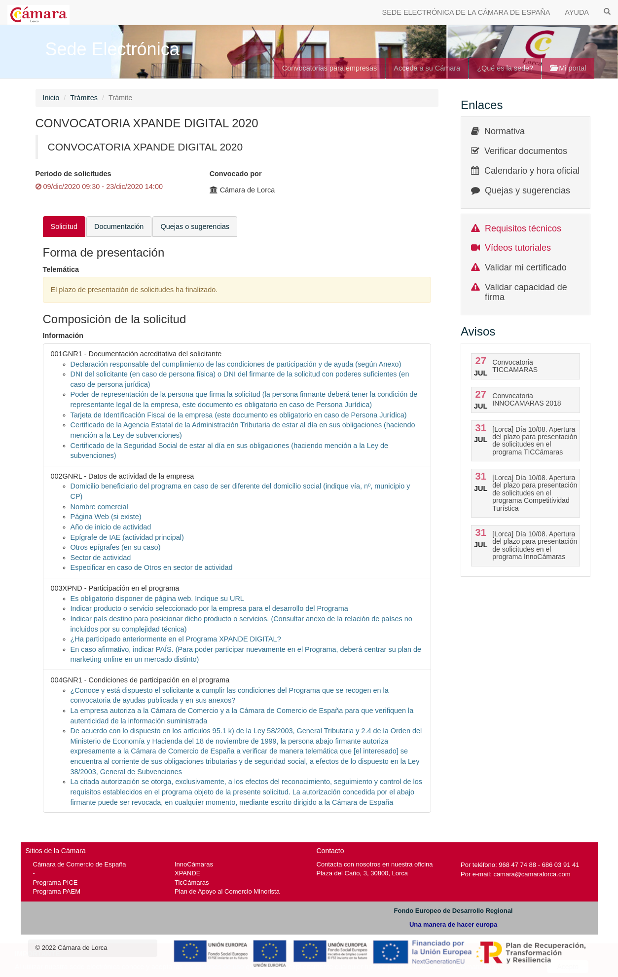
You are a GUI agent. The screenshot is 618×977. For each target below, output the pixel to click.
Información (63, 335)
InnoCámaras (194, 864)
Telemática (61, 269)
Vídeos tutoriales (518, 248)
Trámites (84, 98)
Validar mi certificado (526, 267)
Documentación (119, 226)
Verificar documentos (525, 151)
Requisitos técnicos (523, 228)
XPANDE (187, 873)
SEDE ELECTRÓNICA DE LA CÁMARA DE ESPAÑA (466, 12)
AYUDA (577, 12)
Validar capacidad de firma (526, 292)
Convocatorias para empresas (329, 68)
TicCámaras (192, 882)
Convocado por (236, 174)
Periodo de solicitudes (73, 174)
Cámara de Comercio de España (79, 864)
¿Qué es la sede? (505, 68)
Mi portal (568, 68)
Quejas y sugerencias (527, 190)
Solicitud (64, 226)
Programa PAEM (56, 891)
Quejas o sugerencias (194, 226)
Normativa (504, 131)
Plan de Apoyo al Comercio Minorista (227, 891)
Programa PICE (55, 882)
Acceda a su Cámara (427, 68)
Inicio (51, 98)
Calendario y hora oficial (532, 171)
